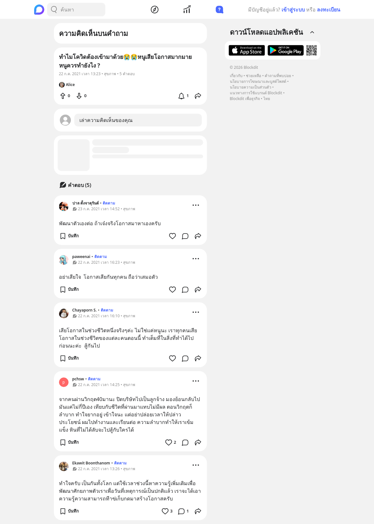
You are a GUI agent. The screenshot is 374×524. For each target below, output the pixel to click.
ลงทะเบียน (328, 9)
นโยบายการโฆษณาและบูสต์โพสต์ (258, 81)
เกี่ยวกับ (236, 75)
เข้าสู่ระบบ (293, 9)
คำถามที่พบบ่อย (278, 75)
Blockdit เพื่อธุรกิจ (245, 98)
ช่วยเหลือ (253, 75)
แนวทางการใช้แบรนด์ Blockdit (256, 93)
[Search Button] (54, 9)
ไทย (266, 98)
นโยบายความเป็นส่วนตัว (250, 87)
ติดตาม (109, 203)
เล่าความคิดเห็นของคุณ (106, 120)
